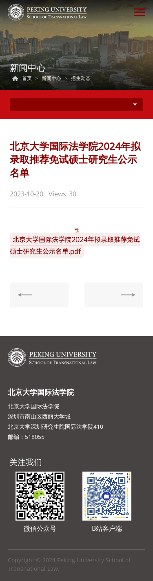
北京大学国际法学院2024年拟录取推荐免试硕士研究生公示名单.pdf (75, 245)
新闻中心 (51, 78)
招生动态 (81, 78)
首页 (27, 78)
